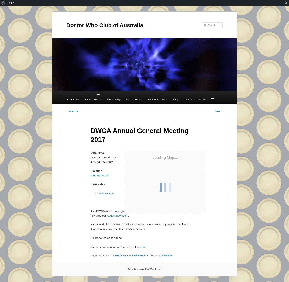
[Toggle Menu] (98, 94)
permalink (166, 255)
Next (219, 111)
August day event (117, 215)
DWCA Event (106, 193)
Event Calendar (93, 99)
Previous (72, 111)
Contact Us (73, 99)
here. (143, 247)
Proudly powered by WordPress (144, 269)
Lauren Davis (139, 255)
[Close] (212, 98)
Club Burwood (99, 175)
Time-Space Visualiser (196, 99)
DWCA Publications (156, 99)
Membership (114, 99)
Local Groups (133, 99)
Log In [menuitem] (11, 2)
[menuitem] (3, 3)
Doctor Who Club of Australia (104, 25)
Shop (175, 99)
